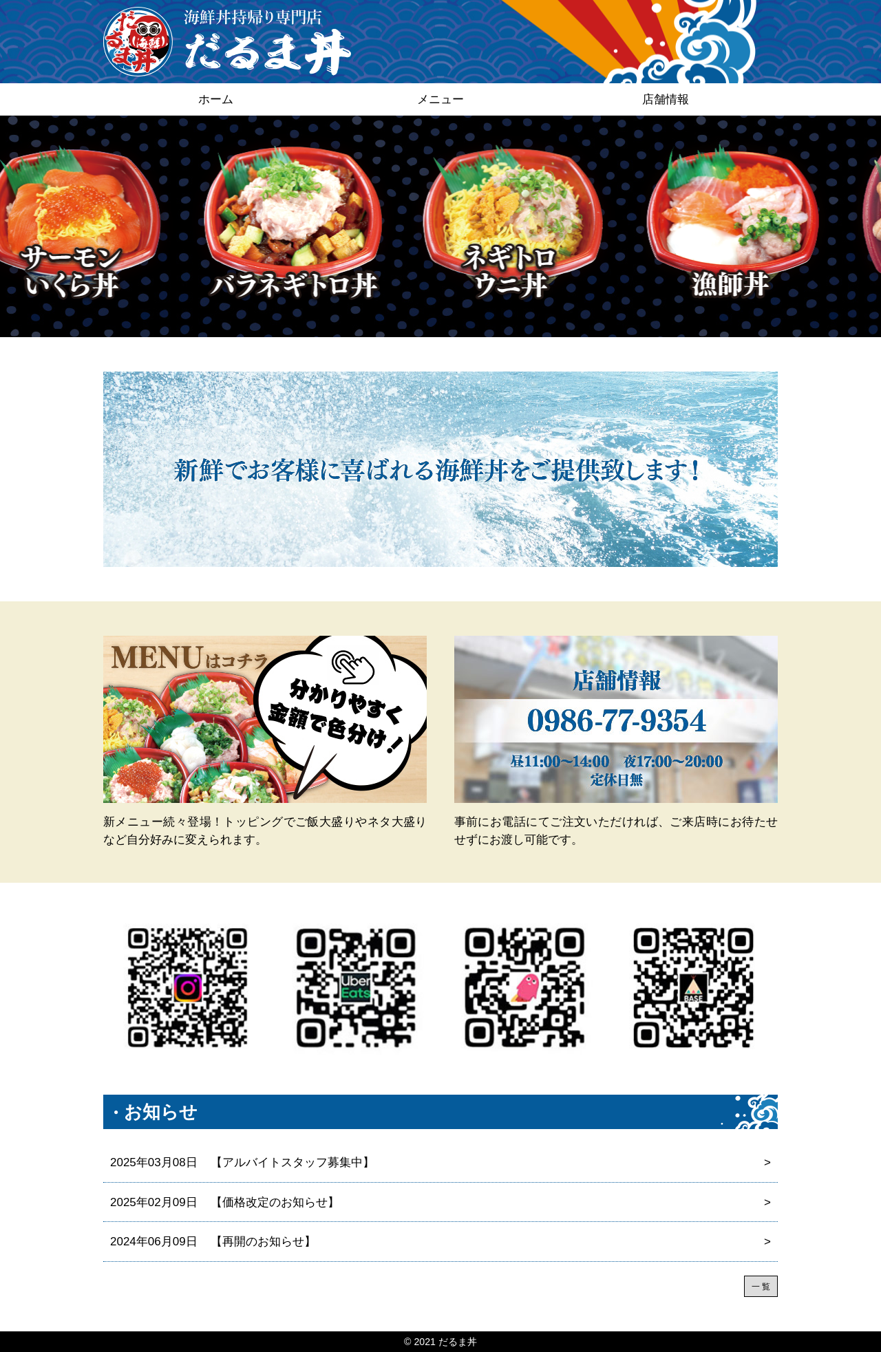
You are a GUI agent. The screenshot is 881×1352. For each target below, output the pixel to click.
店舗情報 (665, 99)
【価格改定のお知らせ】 (440, 1203)
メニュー (440, 99)
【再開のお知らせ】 (440, 1242)
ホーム (215, 99)
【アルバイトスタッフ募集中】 (440, 1163)
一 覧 (761, 1286)
